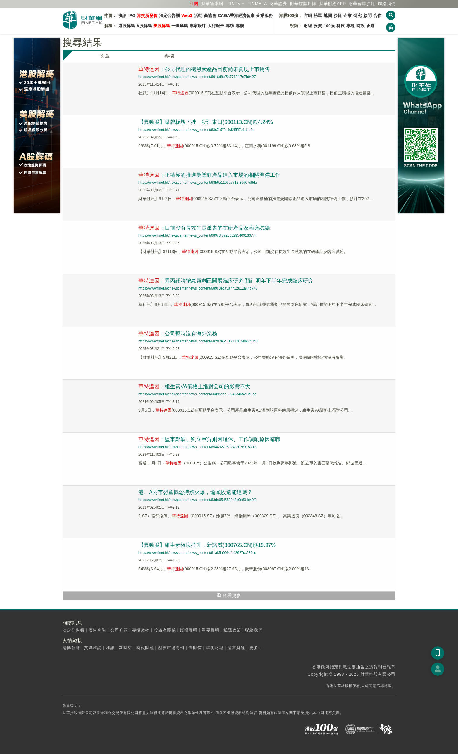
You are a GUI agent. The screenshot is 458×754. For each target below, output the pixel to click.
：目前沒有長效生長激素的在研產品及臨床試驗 (204, 228)
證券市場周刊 (171, 647)
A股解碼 (144, 25)
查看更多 (229, 595)
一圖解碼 (179, 25)
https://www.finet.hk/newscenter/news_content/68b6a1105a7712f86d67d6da (197, 183)
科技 (340, 25)
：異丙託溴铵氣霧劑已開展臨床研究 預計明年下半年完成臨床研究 (225, 281)
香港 (370, 25)
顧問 (367, 15)
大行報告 (216, 25)
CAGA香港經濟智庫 (236, 15)
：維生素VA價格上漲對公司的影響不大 (194, 386)
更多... (256, 647)
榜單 (318, 15)
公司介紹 (119, 630)
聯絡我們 (386, 3)
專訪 (230, 25)
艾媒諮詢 (93, 647)
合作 (377, 15)
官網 (308, 15)
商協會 (210, 15)
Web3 (186, 15)
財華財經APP (332, 3)
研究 (357, 15)
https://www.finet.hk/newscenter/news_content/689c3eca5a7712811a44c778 (197, 288)
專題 (350, 25)
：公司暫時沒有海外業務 (177, 334)
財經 (308, 25)
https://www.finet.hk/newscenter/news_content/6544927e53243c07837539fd (197, 447)
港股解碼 (126, 25)
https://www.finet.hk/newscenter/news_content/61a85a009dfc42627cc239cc (197, 553)
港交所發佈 (147, 15)
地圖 (328, 15)
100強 (329, 25)
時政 (360, 25)
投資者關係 (165, 630)
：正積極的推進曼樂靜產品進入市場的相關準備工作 (209, 175)
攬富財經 (236, 647)
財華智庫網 (212, 3)
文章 (105, 55)
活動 (198, 15)
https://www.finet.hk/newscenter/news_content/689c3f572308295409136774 (197, 235)
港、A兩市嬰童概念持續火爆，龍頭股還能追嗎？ (195, 492)
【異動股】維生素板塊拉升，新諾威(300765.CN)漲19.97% (207, 545)
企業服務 (264, 15)
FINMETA (257, 3)
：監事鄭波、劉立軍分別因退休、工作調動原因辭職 (209, 439)
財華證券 (278, 3)
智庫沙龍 (362, 3)
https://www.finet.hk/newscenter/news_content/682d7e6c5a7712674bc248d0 (198, 341)
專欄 (240, 25)
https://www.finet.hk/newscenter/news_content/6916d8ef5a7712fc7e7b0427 (197, 77)
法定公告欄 (169, 15)
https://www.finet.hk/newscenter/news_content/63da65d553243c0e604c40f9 (197, 500)
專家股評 (198, 25)
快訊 (122, 15)
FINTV (234, 3)
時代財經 (145, 647)
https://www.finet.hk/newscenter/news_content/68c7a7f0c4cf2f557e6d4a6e (196, 130)
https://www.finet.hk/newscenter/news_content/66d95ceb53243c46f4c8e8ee (197, 394)
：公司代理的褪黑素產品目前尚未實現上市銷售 (204, 69)
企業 (348, 15)
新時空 (125, 647)
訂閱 (194, 3)
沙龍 (338, 15)
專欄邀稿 (141, 630)
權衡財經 (214, 647)
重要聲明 (210, 630)
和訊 (110, 647)
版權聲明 (188, 630)
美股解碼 (161, 25)
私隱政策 (232, 630)
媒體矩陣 (303, 3)
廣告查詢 (97, 630)
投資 (318, 25)
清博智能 (71, 647)
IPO (131, 15)
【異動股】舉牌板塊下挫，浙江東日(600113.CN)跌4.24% (205, 122)
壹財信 (195, 647)
